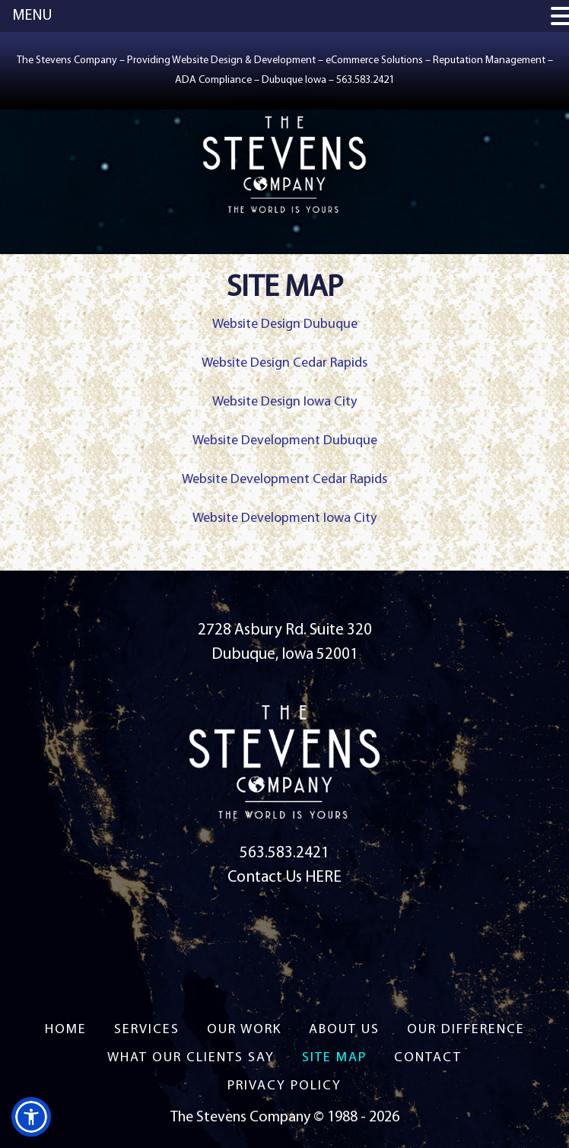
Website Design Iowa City (284, 402)
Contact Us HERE (284, 878)
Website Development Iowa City (284, 518)
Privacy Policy (284, 1086)
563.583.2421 (284, 853)
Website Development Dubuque (284, 441)
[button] (31, 1117)
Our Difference (466, 1029)
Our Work (244, 1029)
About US (344, 1029)
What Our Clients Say (191, 1058)
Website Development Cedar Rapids (284, 479)
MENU (32, 16)
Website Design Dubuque (285, 324)
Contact (428, 1058)
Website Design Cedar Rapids (284, 363)
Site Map (334, 1058)
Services (147, 1029)
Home (66, 1029)
